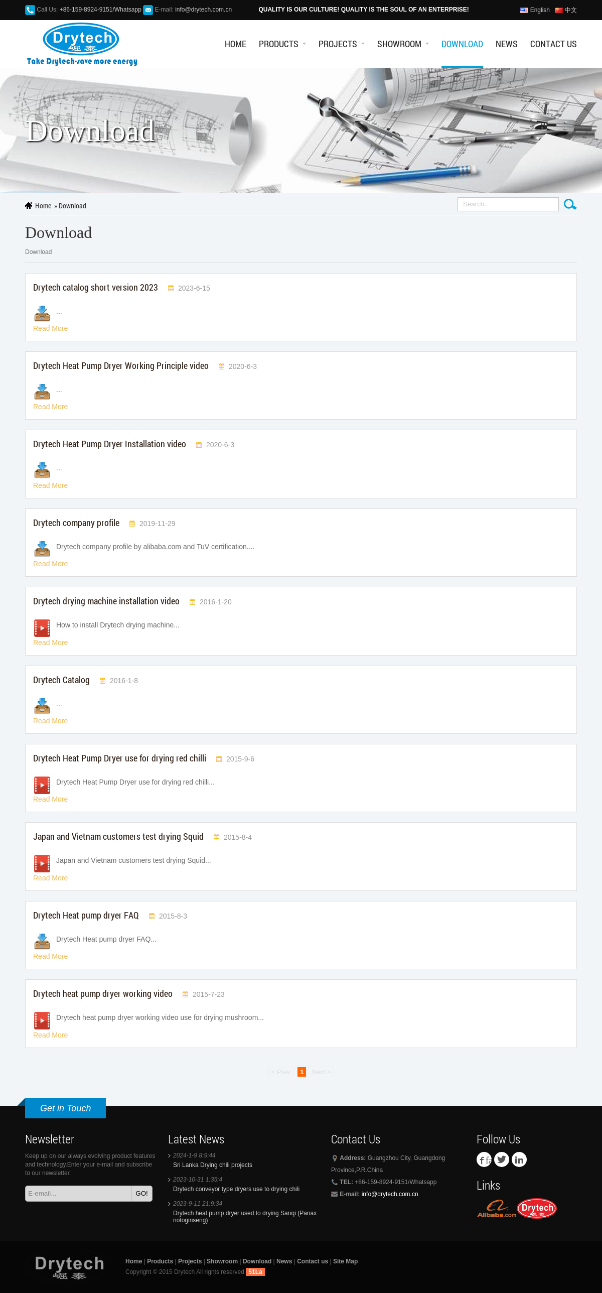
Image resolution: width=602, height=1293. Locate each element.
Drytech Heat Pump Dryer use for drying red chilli (119, 758)
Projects (338, 44)
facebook (489, 1159)
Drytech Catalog (61, 680)
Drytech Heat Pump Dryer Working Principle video (121, 365)
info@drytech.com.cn (203, 9)
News (507, 44)
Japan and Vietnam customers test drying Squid (118, 836)
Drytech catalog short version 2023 (95, 287)
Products (278, 44)
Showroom (399, 44)
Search (570, 204)
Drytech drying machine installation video (106, 601)
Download (462, 44)
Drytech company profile (76, 522)
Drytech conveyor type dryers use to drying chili (236, 1189)
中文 (571, 10)
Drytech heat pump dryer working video (103, 993)
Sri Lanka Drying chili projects (212, 1165)
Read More (50, 328)
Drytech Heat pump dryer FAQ (86, 915)
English (540, 10)
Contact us (553, 44)
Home (235, 44)
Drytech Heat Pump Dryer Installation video (109, 444)
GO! (141, 1193)
